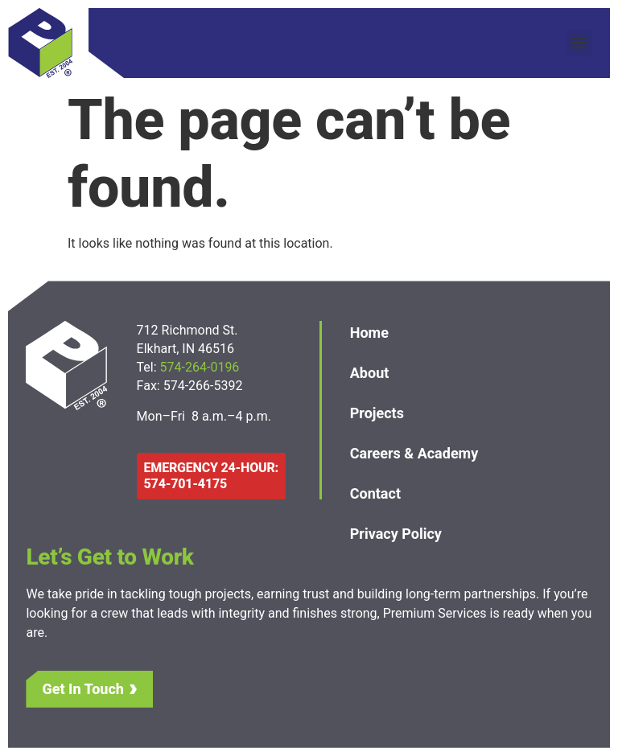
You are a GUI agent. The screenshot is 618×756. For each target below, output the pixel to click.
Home (369, 332)
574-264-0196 (201, 367)
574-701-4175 (185, 483)
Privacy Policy (396, 533)
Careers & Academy (414, 453)
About (369, 372)
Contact (375, 493)
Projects (377, 413)
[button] (579, 43)
